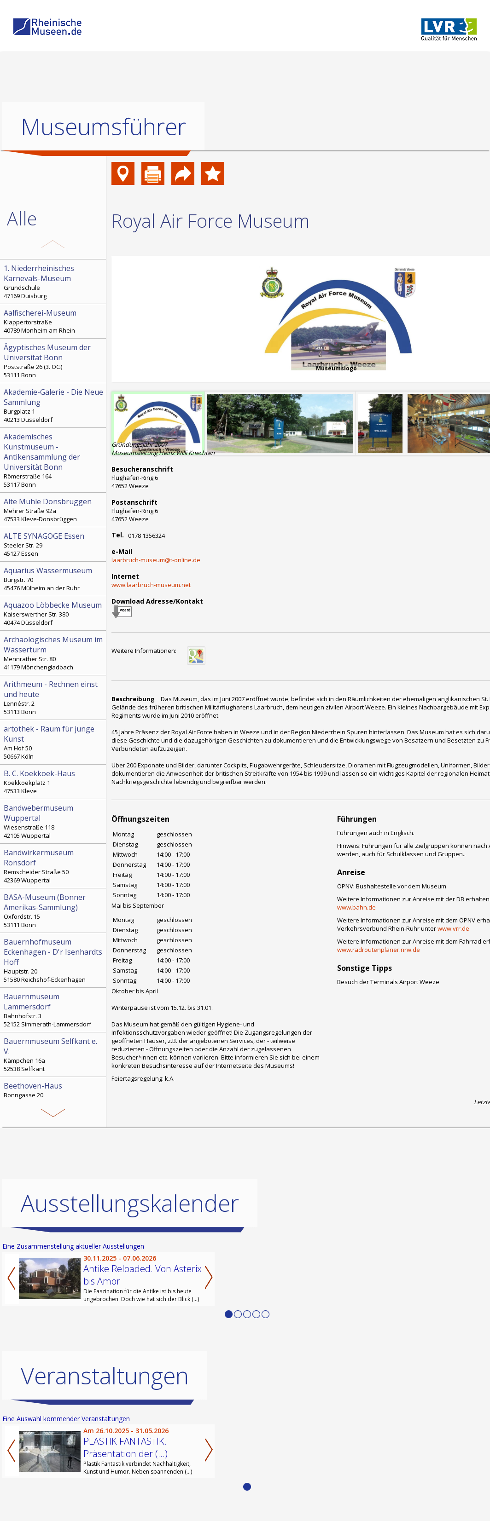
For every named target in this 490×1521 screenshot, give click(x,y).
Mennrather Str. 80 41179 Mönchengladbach (54, 652)
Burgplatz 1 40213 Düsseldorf (54, 405)
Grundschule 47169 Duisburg (54, 281)
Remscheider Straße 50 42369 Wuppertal (54, 865)
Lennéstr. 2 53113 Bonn (54, 697)
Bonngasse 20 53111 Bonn (54, 1094)
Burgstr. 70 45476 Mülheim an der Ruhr (54, 578)
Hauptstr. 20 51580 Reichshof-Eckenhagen (54, 960)
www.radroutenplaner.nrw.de (378, 949)
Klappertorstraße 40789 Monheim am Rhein (54, 321)
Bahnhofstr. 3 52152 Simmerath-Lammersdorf (54, 1009)
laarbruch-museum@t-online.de (155, 560)
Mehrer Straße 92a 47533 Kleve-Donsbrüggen (54, 509)
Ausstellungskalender (130, 1203)
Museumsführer (103, 126)
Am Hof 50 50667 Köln (54, 742)
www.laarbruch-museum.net (151, 585)
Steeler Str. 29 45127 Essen (54, 544)
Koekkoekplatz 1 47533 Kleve (54, 781)
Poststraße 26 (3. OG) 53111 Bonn (54, 360)
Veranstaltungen (105, 1375)
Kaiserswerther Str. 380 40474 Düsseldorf (54, 613)
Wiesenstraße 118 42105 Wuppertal (54, 821)
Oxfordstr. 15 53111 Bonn (54, 910)
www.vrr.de (453, 928)
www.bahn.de (356, 907)
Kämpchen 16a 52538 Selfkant (54, 1054)
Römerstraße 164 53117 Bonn (54, 460)
